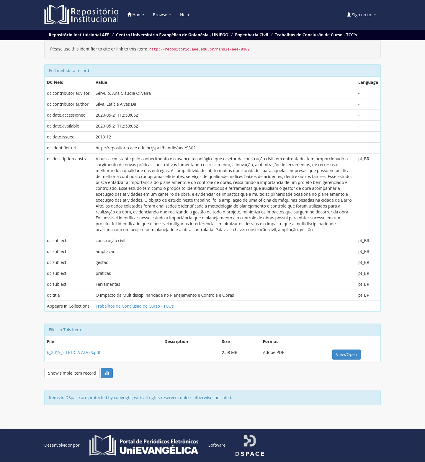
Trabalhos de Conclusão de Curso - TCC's (316, 34)
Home (135, 14)
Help (184, 14)
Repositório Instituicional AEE (79, 34)
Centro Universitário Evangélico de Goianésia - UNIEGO (172, 34)
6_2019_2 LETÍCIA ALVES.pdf (73, 352)
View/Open (346, 354)
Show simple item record (72, 373)
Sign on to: (361, 14)
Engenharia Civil (251, 34)
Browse (162, 14)
